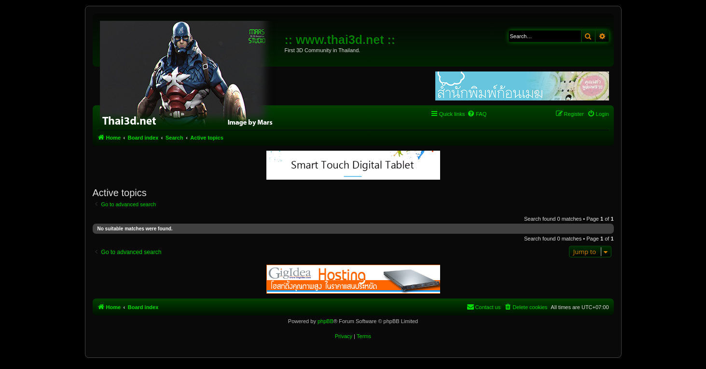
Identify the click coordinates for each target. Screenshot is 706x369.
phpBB (325, 321)
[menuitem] (476, 114)
